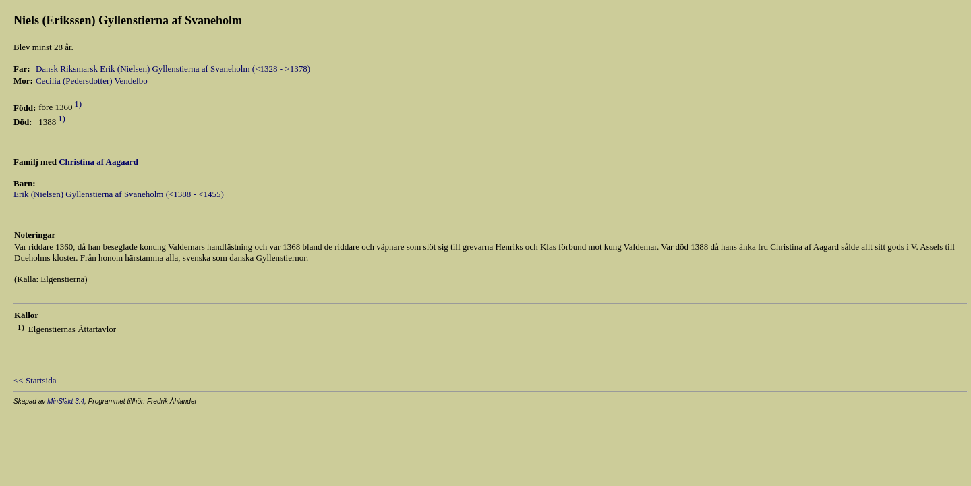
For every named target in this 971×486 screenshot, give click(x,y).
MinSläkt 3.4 (65, 401)
